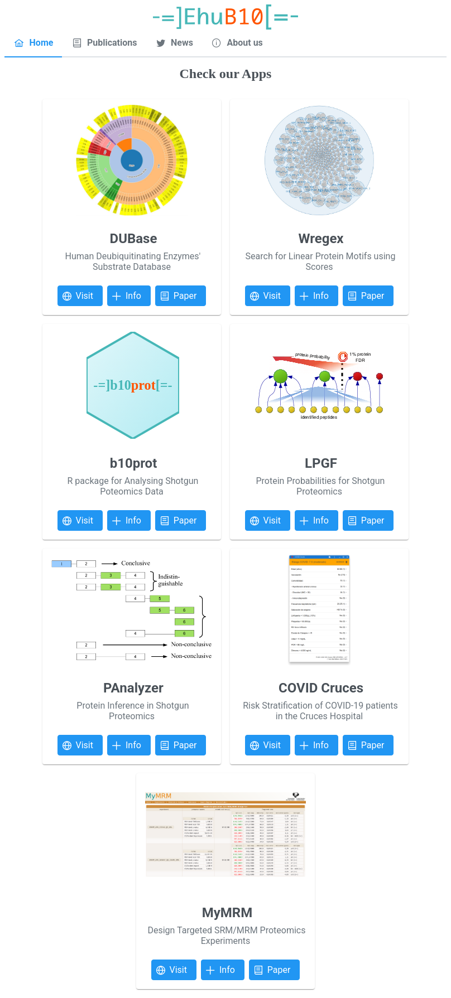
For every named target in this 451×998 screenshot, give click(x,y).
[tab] (33, 43)
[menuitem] (33, 43)
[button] (80, 295)
